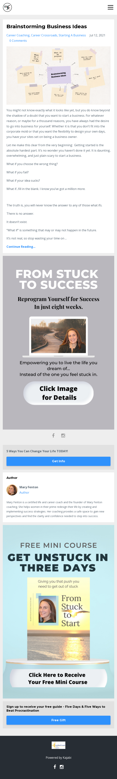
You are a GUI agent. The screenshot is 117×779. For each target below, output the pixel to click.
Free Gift (58, 720)
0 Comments (18, 41)
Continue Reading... (20, 247)
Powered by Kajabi (58, 758)
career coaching (18, 35)
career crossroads (44, 35)
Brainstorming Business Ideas (46, 26)
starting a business (72, 35)
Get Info (58, 461)
